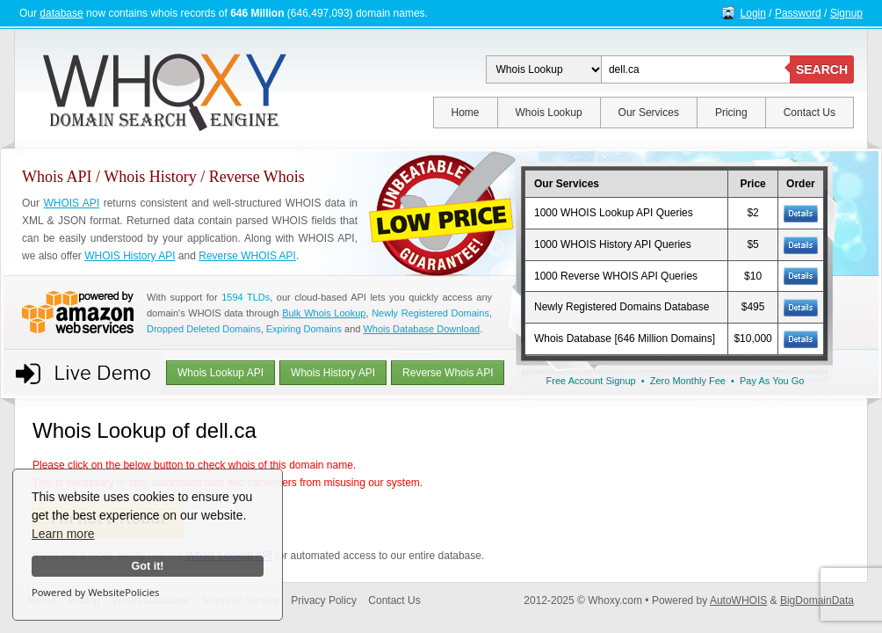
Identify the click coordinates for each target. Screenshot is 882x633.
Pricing (731, 112)
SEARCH (822, 69)
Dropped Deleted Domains (204, 329)
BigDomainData (817, 600)
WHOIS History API (129, 256)
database (61, 13)
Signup (846, 13)
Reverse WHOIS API (247, 256)
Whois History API (333, 373)
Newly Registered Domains (430, 313)
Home (466, 112)
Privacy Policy (324, 600)
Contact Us (809, 112)
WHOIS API (71, 203)
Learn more (63, 534)
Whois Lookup (549, 112)
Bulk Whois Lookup (323, 313)
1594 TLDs (245, 297)
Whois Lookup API (220, 373)
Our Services (648, 112)
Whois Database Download (421, 329)
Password (798, 13)
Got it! (147, 566)
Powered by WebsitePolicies (95, 592)
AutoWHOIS (738, 600)
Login (753, 13)
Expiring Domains (304, 329)
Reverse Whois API (447, 373)
